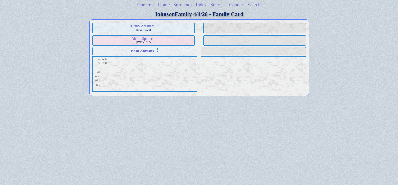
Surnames (182, 4)
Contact (236, 4)
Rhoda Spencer (143, 38)
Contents (146, 4)
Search (254, 4)
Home (164, 4)
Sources (217, 4)
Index (201, 4)
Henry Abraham (143, 26)
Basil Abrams (142, 51)
